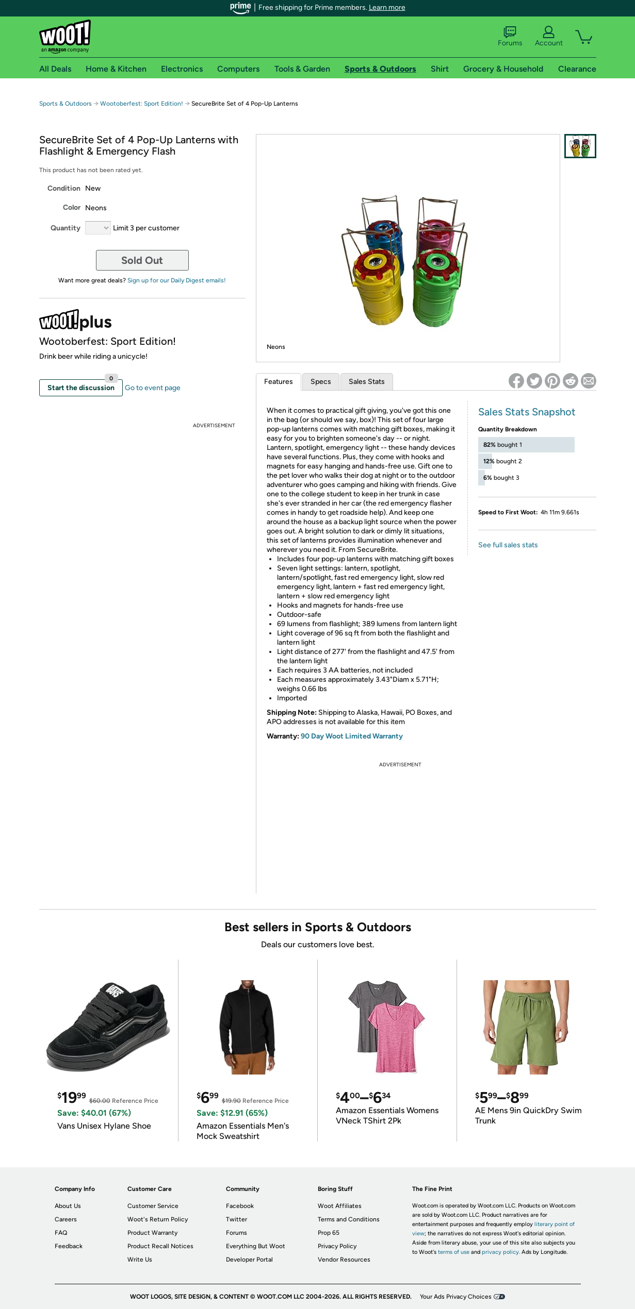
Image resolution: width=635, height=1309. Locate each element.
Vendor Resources (344, 1259)
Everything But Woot (255, 1246)
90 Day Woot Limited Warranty (352, 736)
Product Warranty (152, 1232)
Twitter (236, 1219)
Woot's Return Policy (157, 1219)
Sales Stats (367, 381)
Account (549, 36)
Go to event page (153, 387)
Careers (66, 1219)
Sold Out (142, 260)
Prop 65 (328, 1232)
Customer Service (152, 1206)
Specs (321, 381)
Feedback (69, 1246)
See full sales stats (508, 545)
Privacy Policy (337, 1246)
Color (71, 207)
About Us (68, 1206)
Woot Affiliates (340, 1206)
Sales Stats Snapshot (527, 412)
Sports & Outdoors (65, 103)
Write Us (139, 1259)
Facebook (240, 1206)
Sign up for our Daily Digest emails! (176, 280)
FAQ (61, 1232)
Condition (63, 188)
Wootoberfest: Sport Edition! (141, 103)
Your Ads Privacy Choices (456, 1296)
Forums (510, 36)
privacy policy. (501, 1252)
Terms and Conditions (349, 1219)
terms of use (453, 1252)
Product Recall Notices (160, 1246)
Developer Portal (249, 1259)
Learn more (387, 7)
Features (278, 381)
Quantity (65, 228)
